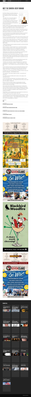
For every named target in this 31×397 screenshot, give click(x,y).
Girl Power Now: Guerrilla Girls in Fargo (8, 104)
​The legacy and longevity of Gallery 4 (7, 114)
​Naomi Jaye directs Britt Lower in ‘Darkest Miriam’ (24, 337)
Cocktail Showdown (24, 320)
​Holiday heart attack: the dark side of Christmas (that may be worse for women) (15, 367)
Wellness (13, 364)
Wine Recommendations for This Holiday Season (24, 322)
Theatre (13, 349)
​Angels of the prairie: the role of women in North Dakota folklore (15, 308)
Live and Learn (23, 364)
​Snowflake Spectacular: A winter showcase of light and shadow (15, 351)
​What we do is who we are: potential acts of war (6, 322)
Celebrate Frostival (23, 365)
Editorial (4, 320)
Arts (3, 101)
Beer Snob (4, 364)
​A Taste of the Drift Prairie (6, 365)
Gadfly (13, 320)
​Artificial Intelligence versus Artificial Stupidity (15, 322)
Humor (22, 349)
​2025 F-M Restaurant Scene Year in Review (6, 337)
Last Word (5, 378)
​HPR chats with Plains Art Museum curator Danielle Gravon (10, 107)
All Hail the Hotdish (23, 350)
